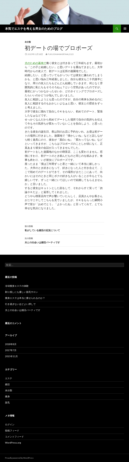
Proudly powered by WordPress (19, 458)
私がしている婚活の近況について (64, 228)
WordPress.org (13, 442)
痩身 (7, 396)
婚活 (7, 384)
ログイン (9, 424)
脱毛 (7, 402)
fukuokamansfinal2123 (61, 54)
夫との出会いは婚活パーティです (64, 240)
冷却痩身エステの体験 (17, 285)
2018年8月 (10, 344)
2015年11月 (11, 356)
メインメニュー (125, 29)
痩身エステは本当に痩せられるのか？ (25, 298)
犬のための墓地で (35, 63)
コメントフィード (14, 436)
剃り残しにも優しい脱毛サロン (21, 291)
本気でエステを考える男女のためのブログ (33, 28)
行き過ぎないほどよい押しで (20, 304)
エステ (8, 378)
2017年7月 (10, 350)
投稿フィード (12, 430)
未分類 (28, 42)
